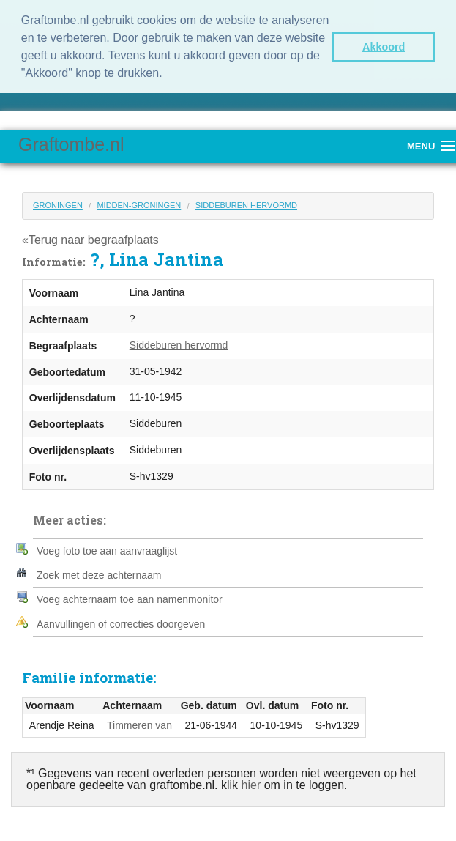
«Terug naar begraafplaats (90, 237)
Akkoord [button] (383, 47)
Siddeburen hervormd (246, 203)
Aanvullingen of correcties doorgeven (121, 623)
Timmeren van (139, 724)
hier (251, 783)
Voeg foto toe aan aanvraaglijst (107, 549)
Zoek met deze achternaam (99, 573)
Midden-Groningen (139, 203)
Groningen (58, 203)
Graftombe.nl (71, 143)
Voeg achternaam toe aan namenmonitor (130, 598)
